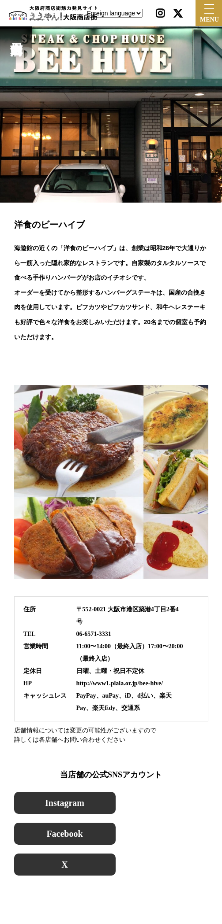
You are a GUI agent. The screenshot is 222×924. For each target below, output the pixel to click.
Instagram (64, 803)
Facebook (64, 834)
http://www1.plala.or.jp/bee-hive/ (119, 683)
